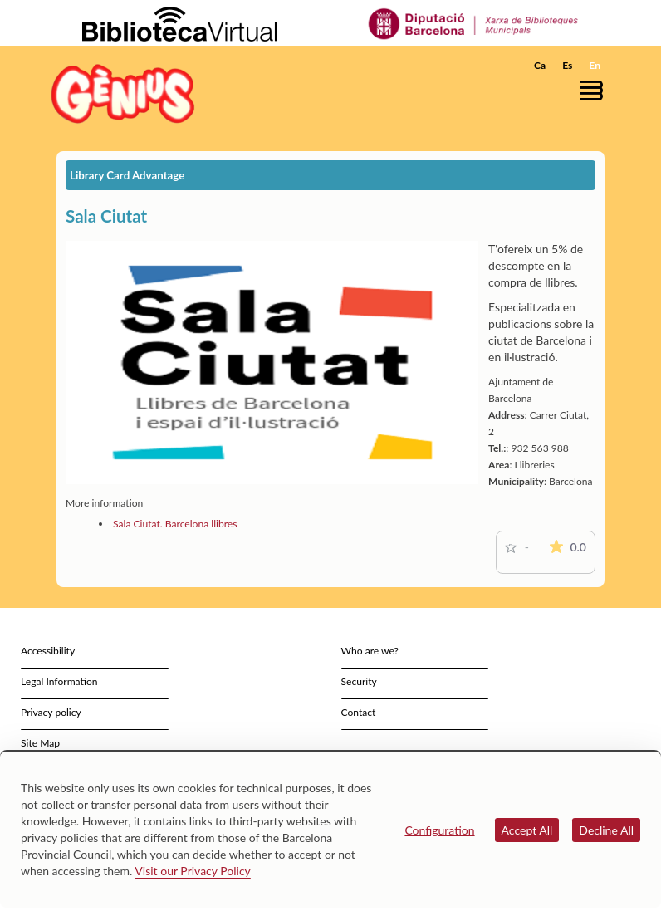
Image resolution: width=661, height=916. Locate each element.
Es (567, 65)
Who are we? (370, 650)
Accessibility (48, 650)
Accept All (527, 830)
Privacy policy (51, 712)
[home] (123, 93)
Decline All (606, 830)
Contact (358, 712)
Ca (540, 65)
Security (359, 681)
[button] (595, 90)
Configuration (439, 830)
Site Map (40, 743)
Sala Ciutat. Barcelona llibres (175, 523)
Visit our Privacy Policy (192, 871)
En (594, 65)
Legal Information (59, 681)
